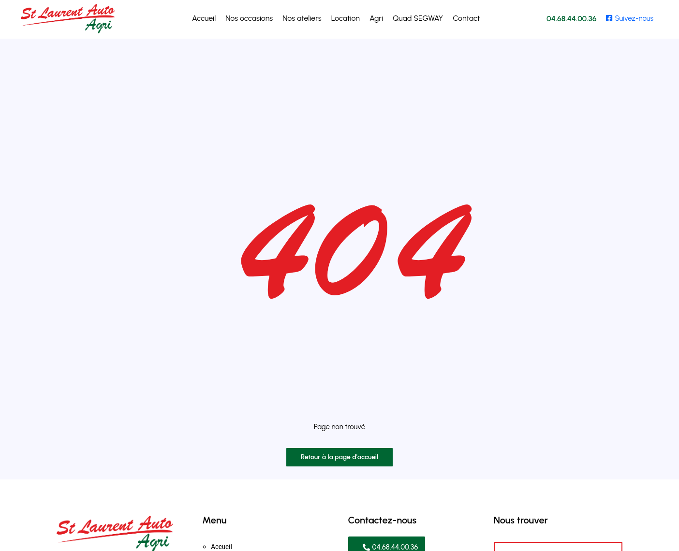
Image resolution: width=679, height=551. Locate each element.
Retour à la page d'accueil (339, 457)
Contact (466, 18)
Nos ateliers (301, 18)
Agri (376, 18)
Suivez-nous (629, 18)
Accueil (204, 18)
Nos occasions (249, 18)
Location (345, 18)
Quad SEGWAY (418, 18)
